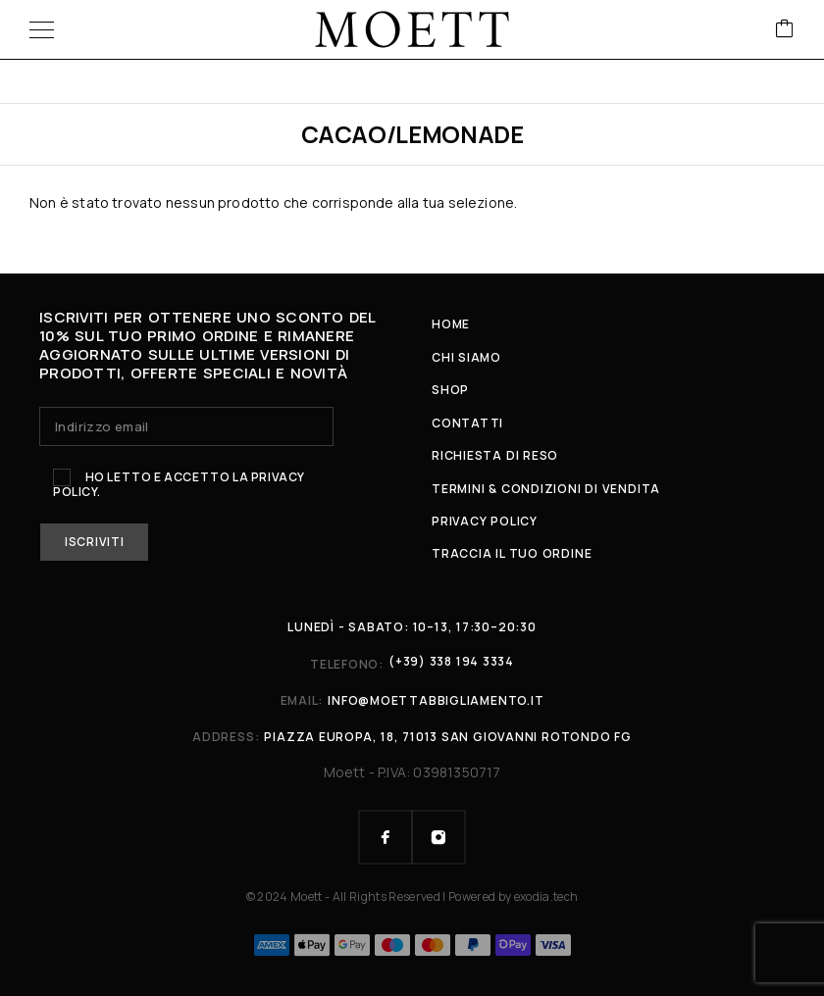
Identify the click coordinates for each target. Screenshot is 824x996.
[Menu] (41, 29)
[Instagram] (438, 837)
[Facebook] (385, 837)
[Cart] (785, 30)
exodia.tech (546, 896)
